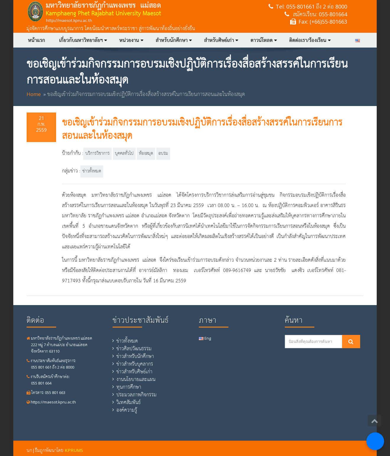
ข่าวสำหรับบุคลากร (134, 364)
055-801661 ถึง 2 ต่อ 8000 (316, 6)
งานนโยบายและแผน (135, 379)
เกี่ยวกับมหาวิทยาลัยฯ (83, 40)
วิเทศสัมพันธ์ (128, 402)
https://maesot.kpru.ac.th (51, 402)
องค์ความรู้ (126, 410)
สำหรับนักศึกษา (174, 40)
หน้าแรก (36, 40)
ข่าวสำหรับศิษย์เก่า (134, 371)
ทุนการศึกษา (128, 387)
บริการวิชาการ (97, 153)
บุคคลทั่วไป (124, 153)
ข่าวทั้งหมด (91, 171)
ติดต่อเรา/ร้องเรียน (310, 40)
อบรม (163, 153)
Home (34, 94)
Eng (205, 338)
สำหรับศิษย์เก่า (221, 40)
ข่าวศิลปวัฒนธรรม (134, 348)
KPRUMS (74, 450)
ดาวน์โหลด (264, 40)
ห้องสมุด (146, 153)
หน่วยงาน (131, 40)
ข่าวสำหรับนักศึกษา (135, 356)
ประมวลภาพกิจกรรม (136, 394)
